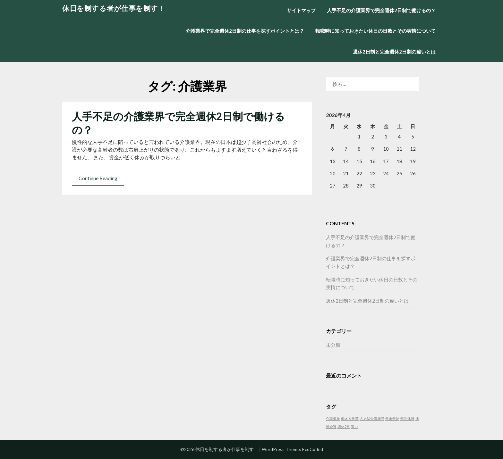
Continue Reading (98, 178)
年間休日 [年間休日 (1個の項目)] (407, 418)
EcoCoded (312, 449)
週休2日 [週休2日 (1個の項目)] (343, 426)
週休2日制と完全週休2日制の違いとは (394, 51)
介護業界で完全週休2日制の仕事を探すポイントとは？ (245, 31)
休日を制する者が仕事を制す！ (113, 8)
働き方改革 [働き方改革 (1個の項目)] (350, 418)
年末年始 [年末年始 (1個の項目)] (392, 418)
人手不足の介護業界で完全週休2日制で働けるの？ (381, 10)
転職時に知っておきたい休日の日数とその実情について (375, 31)
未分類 (333, 345)
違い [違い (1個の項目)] (354, 426)
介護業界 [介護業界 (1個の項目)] (333, 418)
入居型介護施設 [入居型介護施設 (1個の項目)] (372, 418)
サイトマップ (301, 10)
